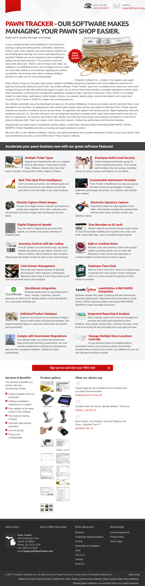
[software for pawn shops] (65, 579)
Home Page (116, 541)
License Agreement (119, 532)
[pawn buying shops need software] (121, 579)
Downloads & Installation (87, 546)
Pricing (78, 541)
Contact (79, 559)
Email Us (79, 564)
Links (77, 550)
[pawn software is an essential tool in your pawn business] (110, 583)
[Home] (77, 583)
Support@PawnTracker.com (38, 551)
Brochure (79, 532)
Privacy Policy (117, 537)
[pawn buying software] (91, 579)
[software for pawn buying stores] (35, 579)
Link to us (80, 555)
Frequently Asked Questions (89, 537)
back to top (134, 574)
